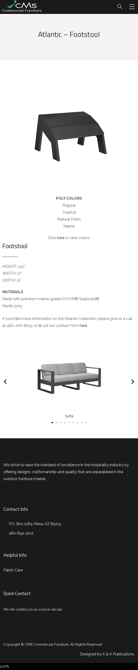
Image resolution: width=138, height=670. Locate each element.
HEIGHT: (9, 266)
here (60, 238)
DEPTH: (9, 280)
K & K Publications (118, 654)
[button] (52, 422)
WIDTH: (9, 273)
